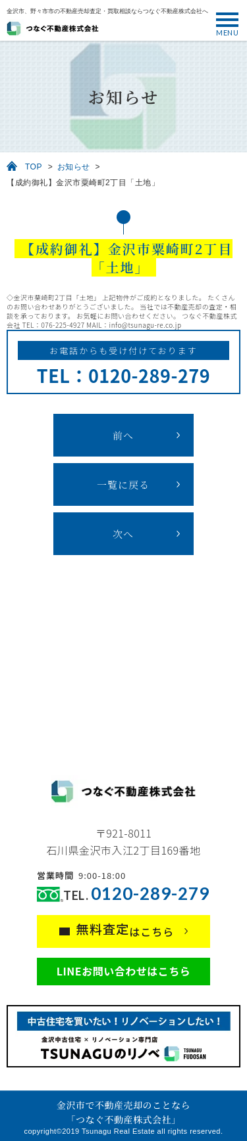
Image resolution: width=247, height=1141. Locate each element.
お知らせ (73, 166)
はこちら (125, 929)
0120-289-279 (150, 893)
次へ (123, 534)
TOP (33, 166)
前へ (123, 435)
